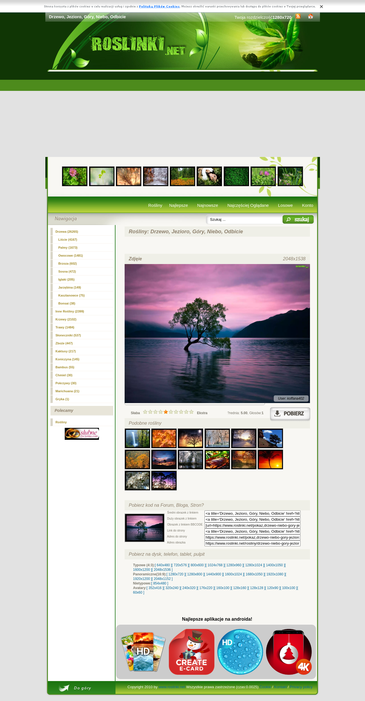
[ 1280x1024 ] (253, 565)
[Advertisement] (182, 114)
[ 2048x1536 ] (162, 570)
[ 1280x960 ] (233, 565)
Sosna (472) (67, 271)
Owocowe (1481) (70, 255)
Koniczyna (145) (68, 359)
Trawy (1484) (65, 327)
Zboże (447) (64, 343)
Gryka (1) (62, 399)
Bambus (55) (65, 367)
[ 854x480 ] (159, 583)
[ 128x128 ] (256, 588)
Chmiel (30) (64, 375)
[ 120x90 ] (272, 588)
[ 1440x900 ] (213, 574)
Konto (307, 205)
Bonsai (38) (66, 303)
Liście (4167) (67, 239)
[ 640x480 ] (163, 565)
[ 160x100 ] (222, 588)
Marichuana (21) (68, 391)
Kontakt (280, 687)
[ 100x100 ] (288, 588)
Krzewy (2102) (66, 319)
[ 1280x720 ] (176, 574)
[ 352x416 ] (155, 588)
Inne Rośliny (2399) (70, 311)
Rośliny (155, 205)
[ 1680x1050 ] (254, 574)
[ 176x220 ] (205, 588)
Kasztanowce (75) (71, 295)
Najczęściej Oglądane (248, 205)
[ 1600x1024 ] (233, 574)
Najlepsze (178, 205)
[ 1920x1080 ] (275, 574)
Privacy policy (301, 687)
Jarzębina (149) (69, 287)
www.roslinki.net (172, 687)
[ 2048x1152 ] (162, 579)
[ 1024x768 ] (215, 565)
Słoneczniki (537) (68, 335)
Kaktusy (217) (66, 351)
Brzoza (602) (67, 263)
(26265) (67, 231)
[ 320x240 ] (171, 588)
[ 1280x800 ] (194, 574)
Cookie (265, 687)
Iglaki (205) (66, 279)
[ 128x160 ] (239, 588)
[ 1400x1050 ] (274, 565)
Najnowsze (207, 205)
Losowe (285, 205)
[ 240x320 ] (189, 588)
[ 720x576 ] (180, 565)
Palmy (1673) (68, 247)
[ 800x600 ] (197, 565)
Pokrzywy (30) (66, 383)
